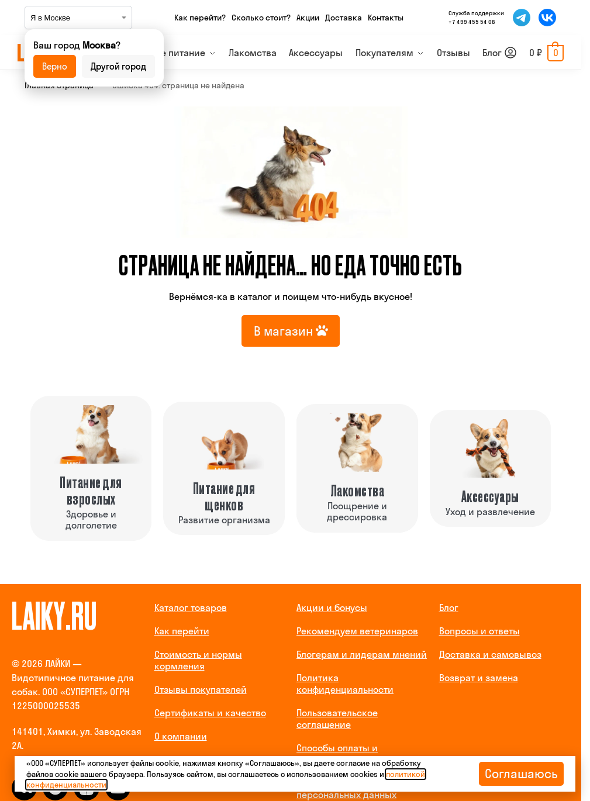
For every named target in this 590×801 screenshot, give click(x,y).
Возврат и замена (478, 677)
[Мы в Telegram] (521, 17)
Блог (448, 607)
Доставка (343, 17)
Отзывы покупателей (200, 689)
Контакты (385, 17)
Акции (307, 17)
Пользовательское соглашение (337, 718)
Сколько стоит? (261, 17)
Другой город (118, 66)
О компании (180, 736)
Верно (54, 66)
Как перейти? (200, 17)
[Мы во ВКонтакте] (547, 17)
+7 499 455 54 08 (471, 22)
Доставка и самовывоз (490, 654)
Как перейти (181, 631)
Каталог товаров (190, 607)
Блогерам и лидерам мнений (361, 654)
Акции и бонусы (331, 607)
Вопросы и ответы (479, 631)
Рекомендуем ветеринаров (357, 631)
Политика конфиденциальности (345, 683)
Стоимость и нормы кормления (198, 660)
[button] (546, 52)
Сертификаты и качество (210, 713)
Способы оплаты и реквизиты (337, 753)
